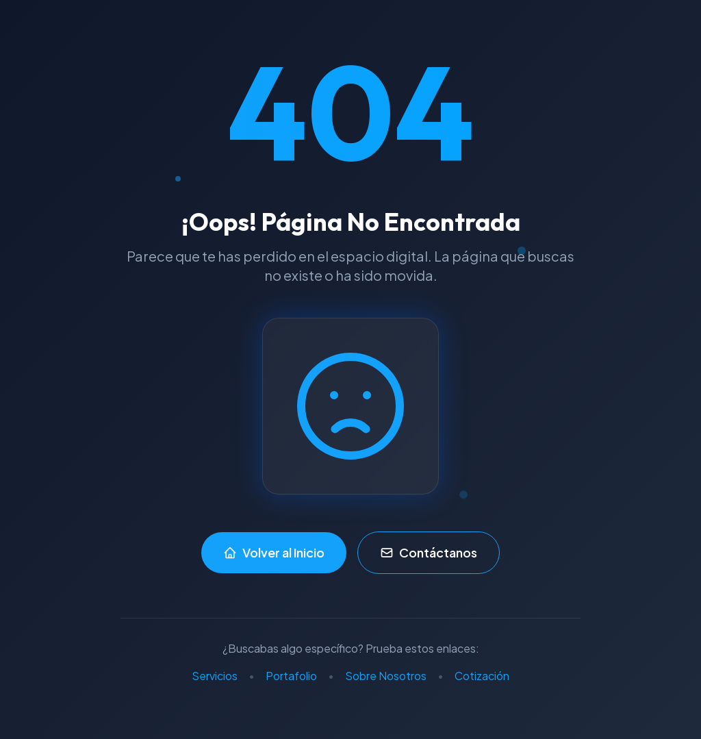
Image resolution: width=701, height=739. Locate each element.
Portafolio (291, 675)
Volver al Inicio (273, 552)
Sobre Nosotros (385, 675)
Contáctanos (428, 552)
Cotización (482, 675)
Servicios (215, 675)
